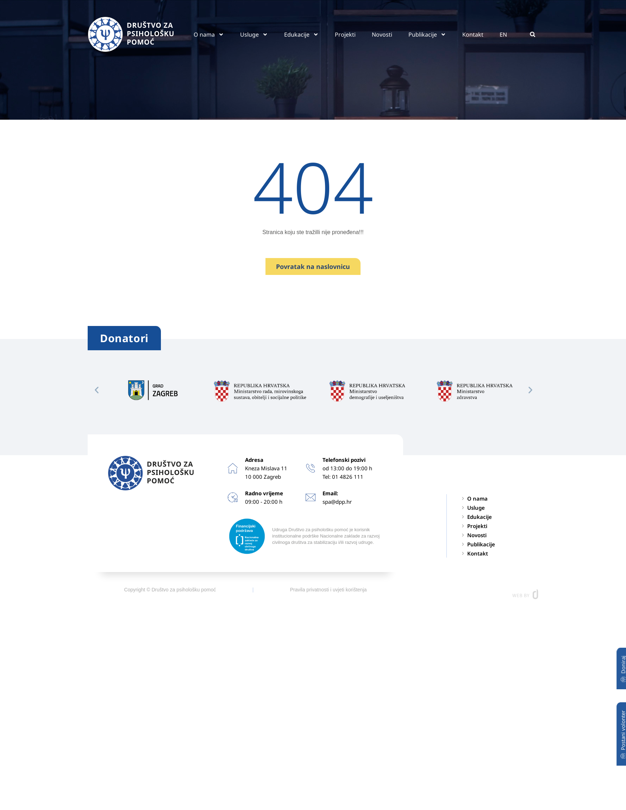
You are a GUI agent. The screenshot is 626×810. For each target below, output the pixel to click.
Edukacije (301, 34)
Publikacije (427, 34)
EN (503, 34)
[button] (532, 34)
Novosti (382, 34)
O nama (209, 34)
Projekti (345, 34)
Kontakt (472, 34)
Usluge (254, 34)
